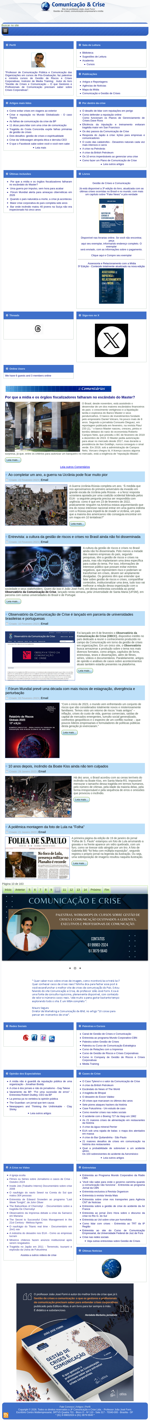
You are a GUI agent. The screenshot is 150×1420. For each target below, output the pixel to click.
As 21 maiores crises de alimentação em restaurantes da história (113, 1122)
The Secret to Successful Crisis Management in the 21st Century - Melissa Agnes (40, 1221)
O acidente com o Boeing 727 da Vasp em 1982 (109, 1116)
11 (64, 889)
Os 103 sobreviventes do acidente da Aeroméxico (110, 1153)
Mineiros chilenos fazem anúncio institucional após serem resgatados (40, 1241)
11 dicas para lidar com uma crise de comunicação (38, 125)
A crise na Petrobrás (93, 148)
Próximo (96, 889)
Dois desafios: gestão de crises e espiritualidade (36, 135)
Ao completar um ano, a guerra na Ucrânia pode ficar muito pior (58, 475)
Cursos (91, 64)
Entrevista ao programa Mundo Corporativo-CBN (109, 1037)
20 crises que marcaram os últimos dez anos (107, 1100)
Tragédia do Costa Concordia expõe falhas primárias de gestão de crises (40, 131)
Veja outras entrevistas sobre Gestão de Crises (113, 1241)
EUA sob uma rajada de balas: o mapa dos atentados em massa (113, 1132)
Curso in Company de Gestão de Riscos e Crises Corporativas (113, 1059)
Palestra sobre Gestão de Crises (100, 1041)
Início (8, 889)
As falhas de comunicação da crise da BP (32, 121)
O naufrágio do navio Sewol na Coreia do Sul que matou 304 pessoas (40, 1194)
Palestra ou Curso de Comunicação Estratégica (109, 1045)
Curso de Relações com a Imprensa (102, 1049)
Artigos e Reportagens (94, 81)
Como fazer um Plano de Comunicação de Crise (109, 160)
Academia (88, 60)
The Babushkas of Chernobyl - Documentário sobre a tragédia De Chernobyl (40, 1207)
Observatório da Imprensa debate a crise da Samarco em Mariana (40, 1214)
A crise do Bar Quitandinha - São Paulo (104, 1137)
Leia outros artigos (113, 164)
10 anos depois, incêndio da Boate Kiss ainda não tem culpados (58, 766)
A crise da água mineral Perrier (99, 1126)
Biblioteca (87, 52)
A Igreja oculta (17, 1175)
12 (71, 889)
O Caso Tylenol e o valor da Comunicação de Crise (111, 1081)
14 (85, 889)
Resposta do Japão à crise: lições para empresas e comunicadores (113, 136)
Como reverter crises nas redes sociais (104, 1112)
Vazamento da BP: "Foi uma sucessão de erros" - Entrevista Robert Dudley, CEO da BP (40, 1093)
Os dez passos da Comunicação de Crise (105, 131)
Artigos (79, 1406)
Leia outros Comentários (75, 466)
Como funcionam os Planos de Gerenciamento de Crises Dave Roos (113, 119)
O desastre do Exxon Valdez (98, 1096)
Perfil (87, 1406)
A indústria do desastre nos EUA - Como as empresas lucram (40, 1235)
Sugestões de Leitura (94, 56)
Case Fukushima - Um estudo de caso (103, 1108)
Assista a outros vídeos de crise (39, 1255)
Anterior (20, 889)
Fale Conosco (67, 1406)
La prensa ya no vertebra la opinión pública (33, 1098)
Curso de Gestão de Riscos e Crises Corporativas (110, 1053)
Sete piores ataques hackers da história (104, 1104)
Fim (106, 889)
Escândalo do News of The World (101, 1089)
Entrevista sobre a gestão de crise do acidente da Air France (113, 1207)
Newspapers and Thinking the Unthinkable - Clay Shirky (40, 1108)
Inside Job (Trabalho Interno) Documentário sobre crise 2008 (40, 1187)
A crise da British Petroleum (97, 152)
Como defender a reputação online (101, 114)
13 (78, 889)
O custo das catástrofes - (97, 141)
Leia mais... (13, 459)
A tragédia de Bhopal (94, 1092)
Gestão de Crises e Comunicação (111, 183)
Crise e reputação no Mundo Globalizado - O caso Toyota (40, 116)
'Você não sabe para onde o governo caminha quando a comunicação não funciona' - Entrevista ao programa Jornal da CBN (113, 1184)
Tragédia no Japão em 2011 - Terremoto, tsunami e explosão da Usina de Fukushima (40, 1248)
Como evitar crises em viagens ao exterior (33, 110)
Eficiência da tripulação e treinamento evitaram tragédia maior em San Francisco (113, 126)
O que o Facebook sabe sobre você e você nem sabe (39, 143)
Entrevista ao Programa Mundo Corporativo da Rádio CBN (113, 1177)
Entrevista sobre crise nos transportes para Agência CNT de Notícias (113, 1201)
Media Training (90, 1063)
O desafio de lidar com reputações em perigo (107, 110)
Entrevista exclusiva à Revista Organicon (105, 1191)
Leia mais (40, 147)
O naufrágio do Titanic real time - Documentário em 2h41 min (40, 1228)
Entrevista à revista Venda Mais (100, 1195)
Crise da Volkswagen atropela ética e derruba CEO (38, 139)
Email (44, 479)
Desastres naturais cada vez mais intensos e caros (113, 143)
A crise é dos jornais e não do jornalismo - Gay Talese (39, 1088)
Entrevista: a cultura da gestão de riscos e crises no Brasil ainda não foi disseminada (74, 537)
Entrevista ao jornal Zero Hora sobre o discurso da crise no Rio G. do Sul (113, 1214)
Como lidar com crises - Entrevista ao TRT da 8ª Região (113, 1225)
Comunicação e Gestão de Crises (101, 93)
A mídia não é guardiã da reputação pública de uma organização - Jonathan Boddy (40, 1083)
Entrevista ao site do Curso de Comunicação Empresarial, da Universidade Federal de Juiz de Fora (113, 1232)
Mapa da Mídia (90, 89)
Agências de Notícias (94, 85)
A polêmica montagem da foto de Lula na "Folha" (46, 827)
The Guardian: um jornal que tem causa (31, 1102)
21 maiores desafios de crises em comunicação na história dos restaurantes (113, 1143)
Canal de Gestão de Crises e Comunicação (106, 1033)
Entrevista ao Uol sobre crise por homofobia (107, 1219)
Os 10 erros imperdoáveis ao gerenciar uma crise (110, 156)
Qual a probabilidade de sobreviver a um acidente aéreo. (113, 1150)
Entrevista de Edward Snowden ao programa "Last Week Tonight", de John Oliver (40, 1201)
